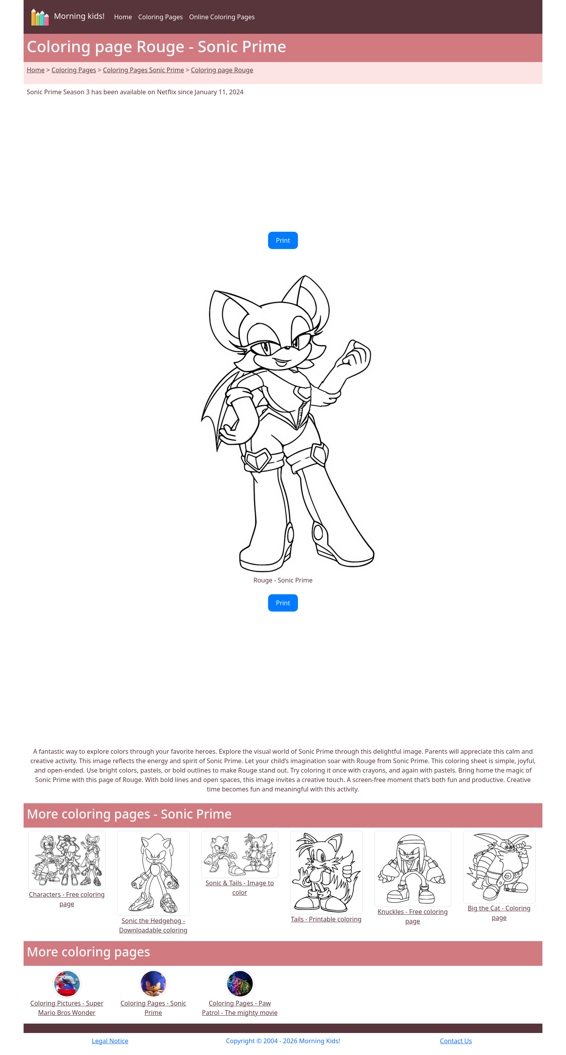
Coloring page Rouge (222, 70)
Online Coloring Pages (222, 17)
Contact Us (456, 1041)
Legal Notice (110, 1041)
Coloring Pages (160, 17)
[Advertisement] (283, 164)
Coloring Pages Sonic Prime (143, 70)
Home (123, 17)
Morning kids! (66, 17)
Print (283, 240)
